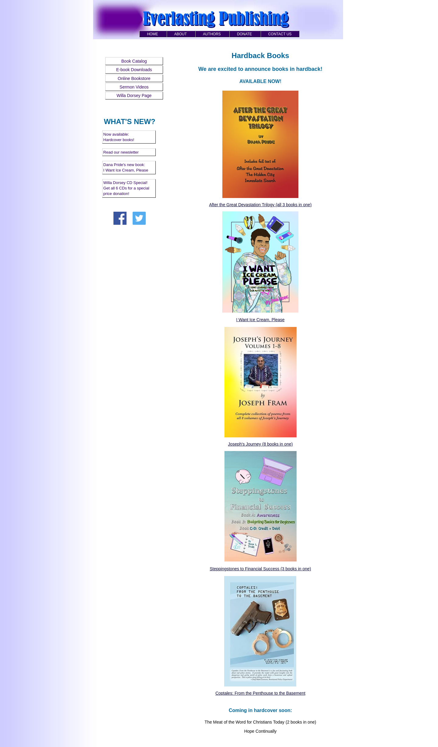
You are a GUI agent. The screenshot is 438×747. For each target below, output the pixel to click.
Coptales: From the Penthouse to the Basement (260, 693)
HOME (152, 34)
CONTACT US (280, 34)
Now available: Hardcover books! (118, 137)
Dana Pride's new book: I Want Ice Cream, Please (125, 167)
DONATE (244, 34)
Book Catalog (134, 61)
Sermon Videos (134, 87)
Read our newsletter (121, 152)
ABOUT (180, 34)
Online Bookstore (134, 78)
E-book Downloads (134, 69)
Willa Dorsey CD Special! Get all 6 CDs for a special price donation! (126, 188)
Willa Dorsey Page (133, 95)
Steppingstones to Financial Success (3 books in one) (260, 568)
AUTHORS (212, 34)
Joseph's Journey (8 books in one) (260, 444)
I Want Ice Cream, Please (260, 319)
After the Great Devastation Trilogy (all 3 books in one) (260, 204)
